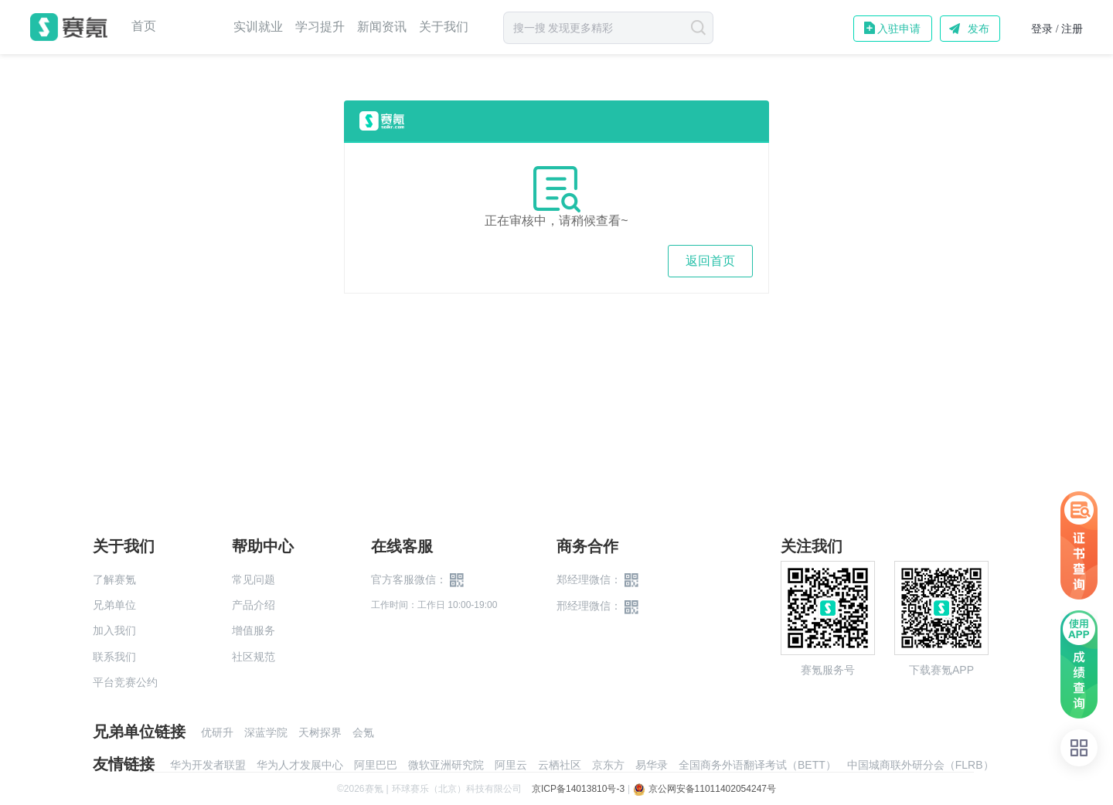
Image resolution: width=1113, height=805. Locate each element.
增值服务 (253, 630)
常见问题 (253, 579)
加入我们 (114, 630)
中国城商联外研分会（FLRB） (920, 765)
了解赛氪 (114, 579)
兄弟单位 (114, 605)
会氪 (363, 732)
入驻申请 (899, 28)
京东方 (608, 765)
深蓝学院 (266, 732)
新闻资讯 (382, 26)
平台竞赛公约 (125, 682)
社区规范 (253, 656)
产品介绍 (253, 605)
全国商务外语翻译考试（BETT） (757, 765)
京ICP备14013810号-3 (578, 788)
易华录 (651, 765)
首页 (143, 26)
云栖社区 (559, 765)
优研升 (217, 732)
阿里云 (511, 765)
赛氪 (68, 27)
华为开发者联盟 (208, 765)
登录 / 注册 (1057, 29)
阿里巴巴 (375, 765)
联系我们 (114, 656)
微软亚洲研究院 (446, 765)
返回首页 (710, 260)
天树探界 (320, 732)
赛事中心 (194, 27)
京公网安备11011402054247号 (704, 788)
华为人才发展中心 (300, 765)
